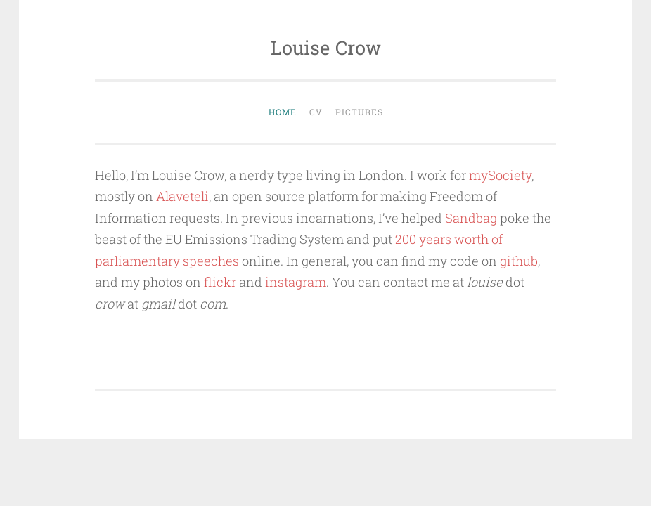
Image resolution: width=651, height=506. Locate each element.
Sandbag (471, 217)
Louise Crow (326, 47)
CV (316, 111)
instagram (295, 281)
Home (283, 111)
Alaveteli (182, 196)
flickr (220, 281)
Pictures (359, 111)
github (519, 260)
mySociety (500, 175)
